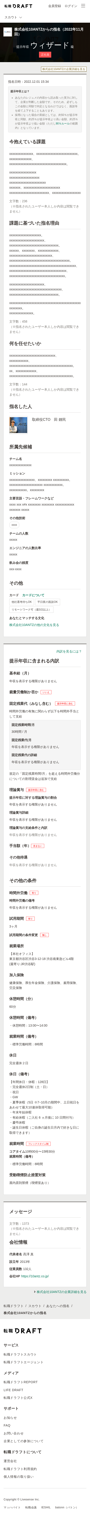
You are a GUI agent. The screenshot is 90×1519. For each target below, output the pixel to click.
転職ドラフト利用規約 (20, 1469)
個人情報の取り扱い (19, 1476)
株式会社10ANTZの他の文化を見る (34, 625)
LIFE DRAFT (13, 1390)
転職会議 (31, 1507)
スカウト (35, 1306)
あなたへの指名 (58, 1306)
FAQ (7, 1425)
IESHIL (46, 1507)
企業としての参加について (24, 1441)
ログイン (71, 6)
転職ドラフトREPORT (21, 1382)
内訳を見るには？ (69, 651)
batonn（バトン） (67, 1507)
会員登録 (54, 6)
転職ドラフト (14, 1306)
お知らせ (10, 1417)
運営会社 (10, 1461)
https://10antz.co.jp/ (35, 1276)
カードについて (33, 595)
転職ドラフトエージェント (24, 1362)
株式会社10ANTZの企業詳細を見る (63, 69)
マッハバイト (12, 1507)
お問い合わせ (14, 1433)
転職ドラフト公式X (18, 1398)
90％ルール (63, 123)
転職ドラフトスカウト (20, 1354)
